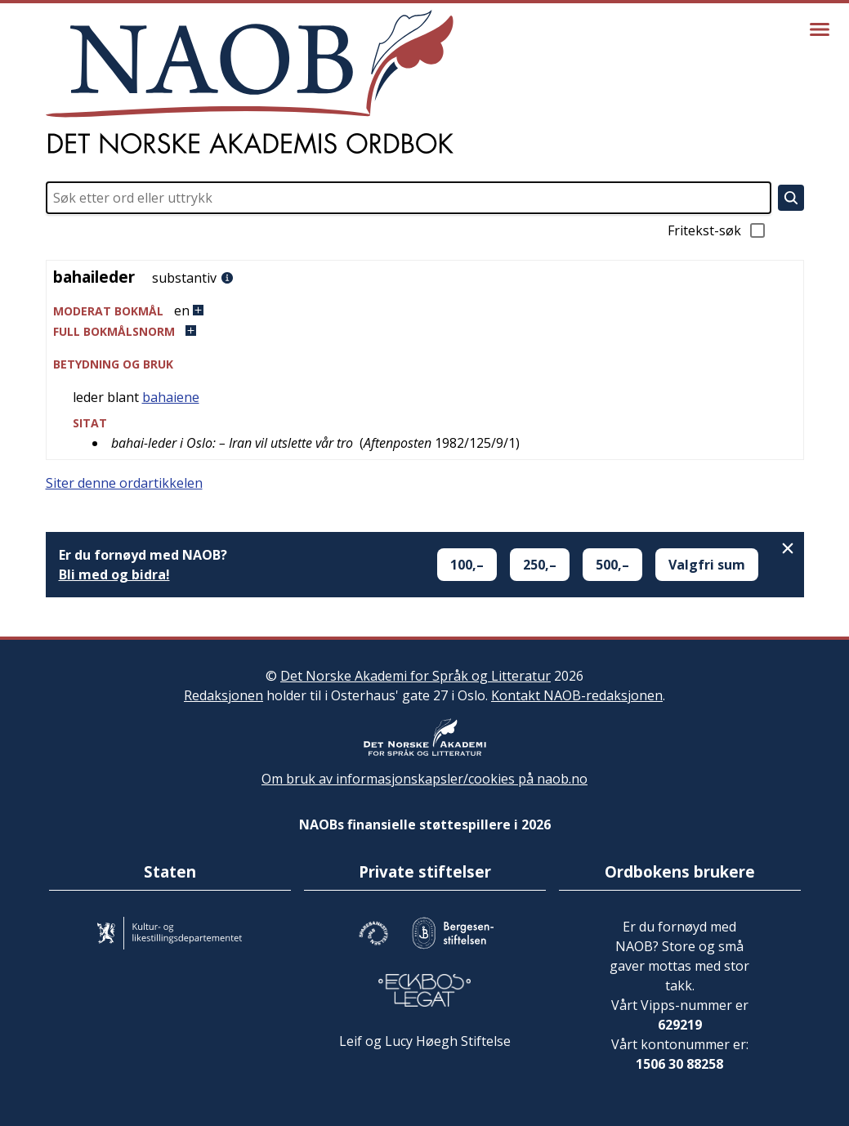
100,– (467, 565)
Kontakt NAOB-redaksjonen (577, 695)
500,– (612, 565)
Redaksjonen (223, 695)
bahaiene (170, 397)
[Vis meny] (819, 29)
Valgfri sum (706, 565)
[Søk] (791, 198)
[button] (425, 311)
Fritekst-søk (717, 230)
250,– (539, 565)
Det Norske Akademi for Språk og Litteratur (415, 676)
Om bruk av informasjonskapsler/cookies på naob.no (424, 779)
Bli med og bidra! (114, 574)
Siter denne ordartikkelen (124, 483)
